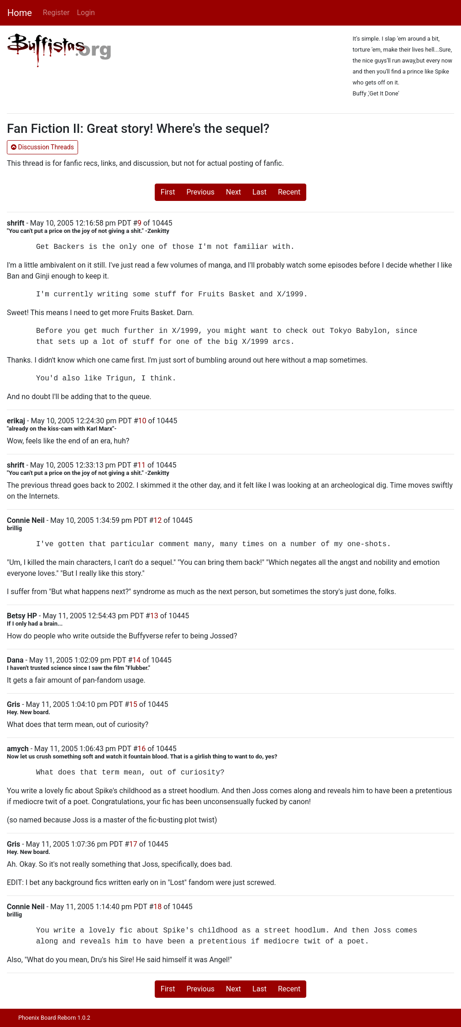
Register (56, 12)
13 (154, 615)
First (168, 192)
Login (85, 12)
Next (233, 192)
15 (133, 704)
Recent (289, 192)
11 (141, 465)
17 (133, 844)
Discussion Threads (42, 147)
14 (136, 660)
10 (142, 420)
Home (19, 12)
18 (157, 906)
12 (157, 520)
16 (141, 748)
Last (259, 192)
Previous (200, 192)
